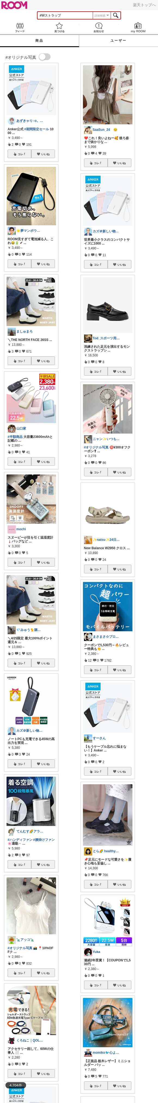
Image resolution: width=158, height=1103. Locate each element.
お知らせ (99, 27)
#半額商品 (15, 437)
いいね (45, 154)
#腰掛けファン (44, 840)
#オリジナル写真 (20, 948)
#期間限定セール (36, 129)
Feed (19, 27)
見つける (59, 27)
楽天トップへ (144, 5)
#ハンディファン (20, 840)
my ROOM (138, 27)
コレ (22, 154)
